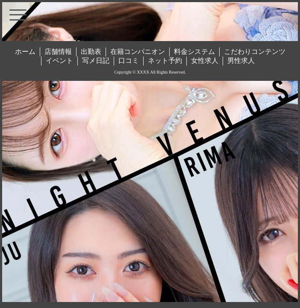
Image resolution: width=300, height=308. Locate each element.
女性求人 (204, 60)
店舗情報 (58, 51)
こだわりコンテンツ (254, 51)
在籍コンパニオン (137, 51)
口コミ (128, 60)
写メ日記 (95, 60)
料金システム (194, 51)
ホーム (25, 51)
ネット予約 (165, 60)
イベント (59, 60)
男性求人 (241, 60)
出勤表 (91, 51)
